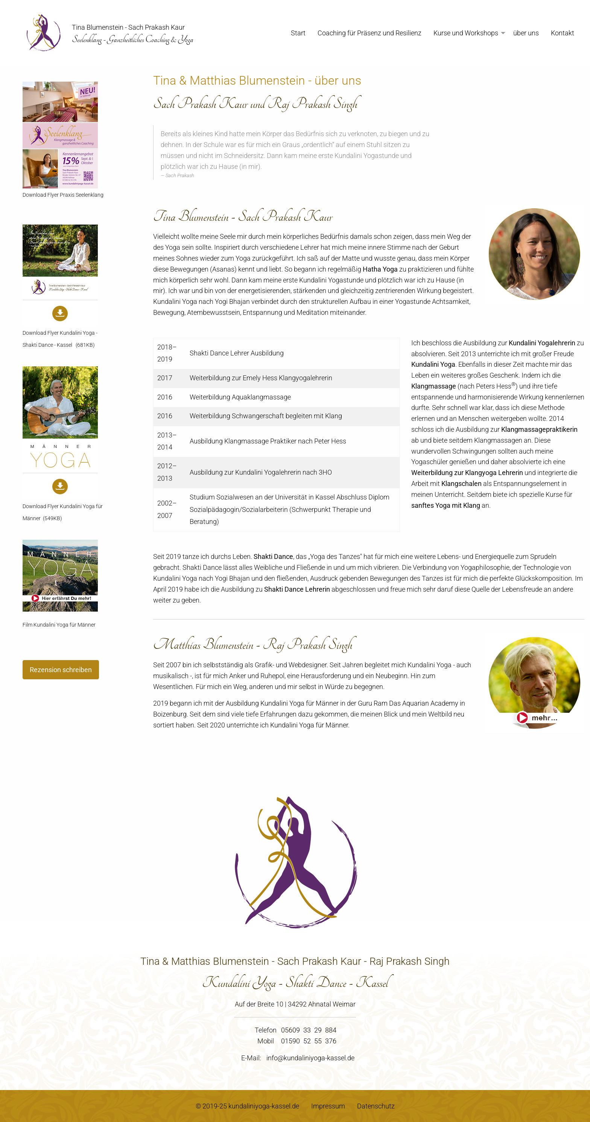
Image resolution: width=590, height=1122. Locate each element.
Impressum (328, 1106)
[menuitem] (40, 33)
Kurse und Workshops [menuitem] (465, 33)
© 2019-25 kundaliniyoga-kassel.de (247, 1106)
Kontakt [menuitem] (562, 33)
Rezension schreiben (61, 670)
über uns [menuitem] (526, 33)
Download (34, 195)
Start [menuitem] (298, 33)
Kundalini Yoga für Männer (309, 725)
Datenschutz (376, 1106)
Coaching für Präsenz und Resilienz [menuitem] (369, 33)
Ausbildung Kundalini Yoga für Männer (282, 703)
